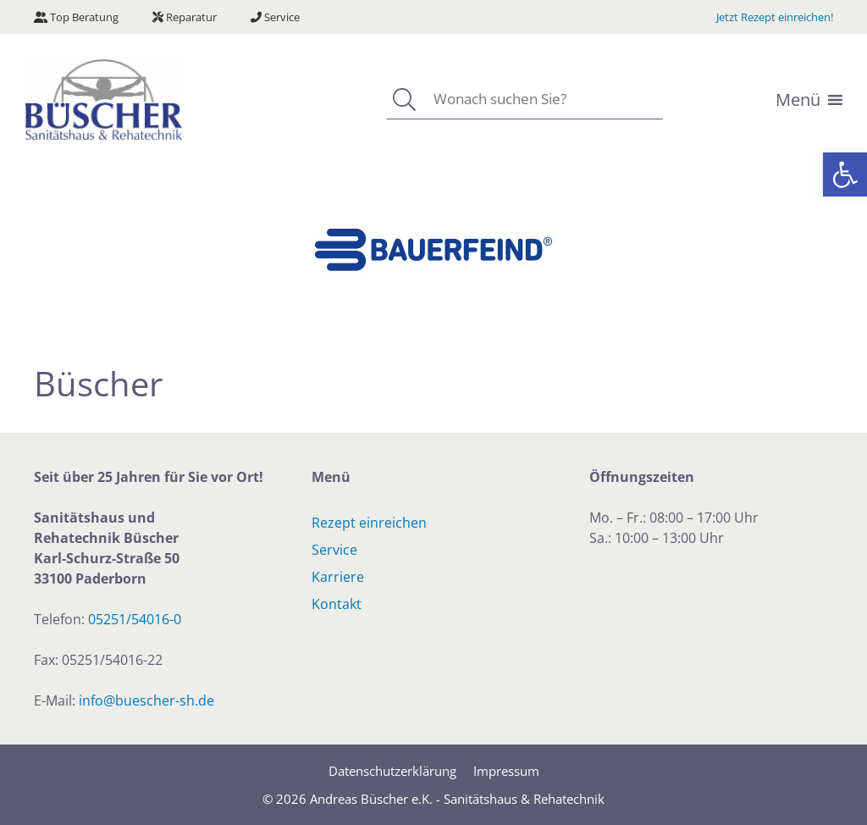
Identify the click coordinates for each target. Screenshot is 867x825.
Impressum (506, 770)
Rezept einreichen (369, 522)
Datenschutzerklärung (392, 770)
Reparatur (184, 17)
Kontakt (337, 604)
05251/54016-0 (134, 619)
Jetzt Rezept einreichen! (774, 17)
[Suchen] (403, 99)
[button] (845, 174)
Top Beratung (76, 17)
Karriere (338, 577)
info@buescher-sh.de (146, 700)
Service (275, 17)
